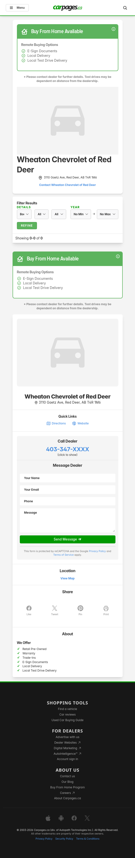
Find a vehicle (67, 709)
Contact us (67, 776)
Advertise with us (67, 737)
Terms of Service (63, 554)
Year (75, 207)
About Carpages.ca (67, 798)
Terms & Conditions (87, 838)
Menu (17, 7)
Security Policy (64, 838)
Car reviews (67, 714)
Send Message (67, 539)
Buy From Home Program (67, 787)
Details (24, 207)
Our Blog (67, 782)
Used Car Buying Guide (67, 720)
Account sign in (67, 759)
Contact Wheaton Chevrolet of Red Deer (67, 185)
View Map (67, 578)
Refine (27, 225)
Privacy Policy (97, 551)
